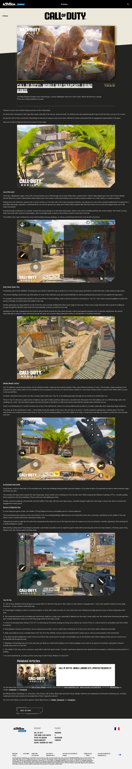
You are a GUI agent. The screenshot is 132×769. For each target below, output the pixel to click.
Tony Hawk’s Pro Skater (42, 735)
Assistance (26, 753)
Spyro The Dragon (40, 738)
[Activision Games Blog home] (19, 730)
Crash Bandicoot (40, 740)
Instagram (58, 738)
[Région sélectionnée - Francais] (117, 728)
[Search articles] (128, 4)
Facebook (58, 733)
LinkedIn (58, 740)
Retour (5, 16)
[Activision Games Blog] (14, 4)
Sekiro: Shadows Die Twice (43, 743)
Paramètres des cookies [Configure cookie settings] (88, 754)
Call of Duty (38, 733)
